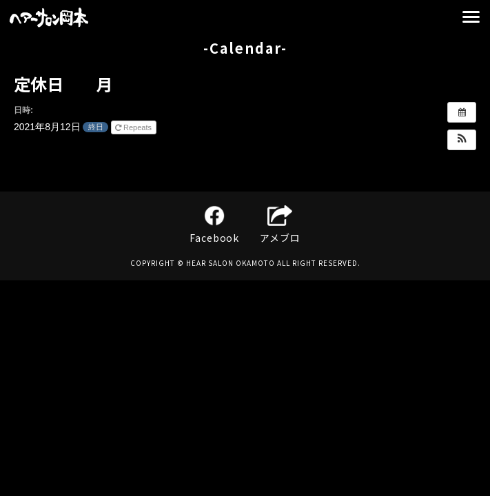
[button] (462, 139)
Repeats (134, 127)
